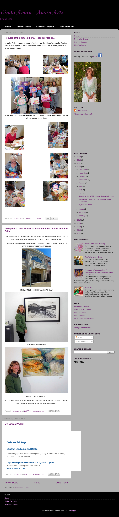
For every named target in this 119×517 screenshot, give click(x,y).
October (82, 176)
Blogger (73, 511)
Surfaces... (89, 287)
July (81, 186)
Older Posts (62, 482)
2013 (79, 227)
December (83, 170)
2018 (79, 160)
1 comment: (37, 218)
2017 (79, 163)
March (81, 209)
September (83, 180)
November (83, 173)
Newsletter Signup (45, 27)
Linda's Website (66, 27)
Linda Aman (82, 110)
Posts (79, 337)
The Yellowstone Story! (93, 257)
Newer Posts (11, 482)
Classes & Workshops (82, 309)
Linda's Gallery (80, 312)
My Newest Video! (14, 424)
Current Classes (23, 27)
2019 (79, 157)
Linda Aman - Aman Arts (31, 12)
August (82, 183)
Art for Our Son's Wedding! (95, 244)
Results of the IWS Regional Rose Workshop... (30, 38)
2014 (79, 223)
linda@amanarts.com (82, 328)
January (82, 216)
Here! (97, 57)
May (81, 190)
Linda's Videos (79, 315)
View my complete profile (83, 114)
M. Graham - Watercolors (84, 319)
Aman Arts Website (81, 306)
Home (8, 27)
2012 (79, 230)
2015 (79, 220)
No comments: (38, 411)
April (81, 193)
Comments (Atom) (22, 488)
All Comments (82, 341)
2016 (79, 167)
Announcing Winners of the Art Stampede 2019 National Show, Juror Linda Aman (99, 272)
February (82, 212)
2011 (79, 233)
